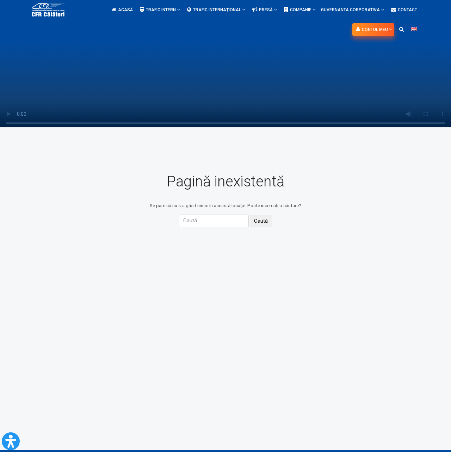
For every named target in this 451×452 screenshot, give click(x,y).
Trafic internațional (216, 9)
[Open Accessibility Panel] (11, 441)
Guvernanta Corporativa (352, 9)
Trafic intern (160, 9)
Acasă (122, 9)
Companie (300, 9)
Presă (264, 9)
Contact (404, 9)
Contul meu (374, 29)
